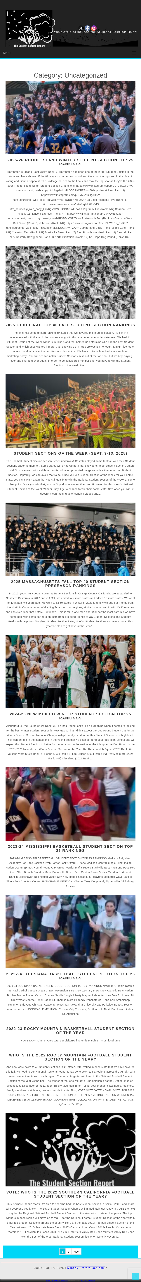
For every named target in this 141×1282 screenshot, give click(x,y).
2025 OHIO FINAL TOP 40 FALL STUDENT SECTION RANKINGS (70, 325)
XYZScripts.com (88, 1280)
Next (76, 1251)
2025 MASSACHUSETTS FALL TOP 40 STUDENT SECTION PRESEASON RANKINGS (70, 584)
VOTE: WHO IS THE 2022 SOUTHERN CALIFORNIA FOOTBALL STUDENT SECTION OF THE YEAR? (70, 1194)
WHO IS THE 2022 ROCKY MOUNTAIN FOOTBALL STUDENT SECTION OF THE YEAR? (70, 1057)
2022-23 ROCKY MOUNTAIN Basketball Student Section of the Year (70, 1031)
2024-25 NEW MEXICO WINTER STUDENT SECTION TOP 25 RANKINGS (70, 716)
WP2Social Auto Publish (56, 1280)
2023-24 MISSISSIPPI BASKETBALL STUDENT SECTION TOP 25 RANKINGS (70, 848)
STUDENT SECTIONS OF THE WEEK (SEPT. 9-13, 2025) (70, 453)
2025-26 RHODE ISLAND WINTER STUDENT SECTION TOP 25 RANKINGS (71, 162)
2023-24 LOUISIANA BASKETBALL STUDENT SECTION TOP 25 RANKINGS (70, 976)
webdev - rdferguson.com (86, 1267)
